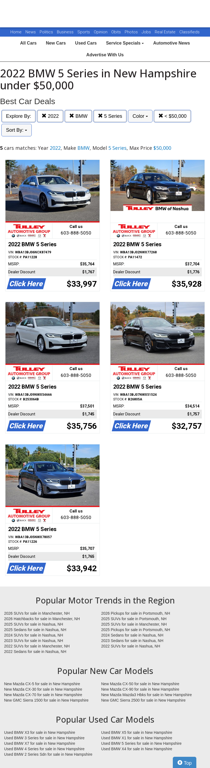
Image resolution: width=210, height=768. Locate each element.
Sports (84, 32)
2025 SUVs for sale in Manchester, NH (134, 624)
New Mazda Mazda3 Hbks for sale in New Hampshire (146, 695)
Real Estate (166, 32)
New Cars (56, 43)
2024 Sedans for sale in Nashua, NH (132, 635)
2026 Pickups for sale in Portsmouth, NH (135, 613)
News (30, 32)
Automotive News (171, 43)
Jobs (147, 32)
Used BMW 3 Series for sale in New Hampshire (44, 738)
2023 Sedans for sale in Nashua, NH (132, 640)
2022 (50, 116)
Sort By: (16, 130)
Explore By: (18, 116)
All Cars (28, 43)
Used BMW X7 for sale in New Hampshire (39, 743)
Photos (132, 32)
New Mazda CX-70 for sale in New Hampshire (43, 695)
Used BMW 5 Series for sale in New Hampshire (141, 743)
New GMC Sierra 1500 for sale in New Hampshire (46, 700)
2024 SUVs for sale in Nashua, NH (33, 635)
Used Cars (86, 43)
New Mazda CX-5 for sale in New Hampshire (42, 684)
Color (140, 116)
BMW (78, 116)
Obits (116, 32)
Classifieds (189, 32)
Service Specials (125, 43)
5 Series (110, 116)
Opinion (101, 32)
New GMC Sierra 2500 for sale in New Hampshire (143, 700)
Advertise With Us (105, 54)
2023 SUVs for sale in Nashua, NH (33, 640)
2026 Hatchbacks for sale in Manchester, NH (42, 619)
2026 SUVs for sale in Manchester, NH (37, 613)
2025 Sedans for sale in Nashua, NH (35, 630)
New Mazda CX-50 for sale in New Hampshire (140, 684)
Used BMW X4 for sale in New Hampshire (136, 749)
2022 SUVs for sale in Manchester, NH (37, 646)
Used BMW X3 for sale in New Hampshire (39, 732)
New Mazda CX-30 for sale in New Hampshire (43, 689)
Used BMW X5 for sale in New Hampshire (136, 732)
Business (66, 32)
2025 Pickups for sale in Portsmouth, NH (135, 630)
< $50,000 (172, 116)
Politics (46, 32)
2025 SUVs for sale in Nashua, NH (33, 624)
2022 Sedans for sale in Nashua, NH (35, 651)
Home (16, 32)
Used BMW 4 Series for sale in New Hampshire (44, 749)
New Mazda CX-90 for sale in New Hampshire (140, 689)
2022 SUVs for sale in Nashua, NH (130, 646)
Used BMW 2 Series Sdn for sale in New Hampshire (48, 754)
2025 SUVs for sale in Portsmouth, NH (134, 619)
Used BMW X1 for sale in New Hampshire (136, 738)
